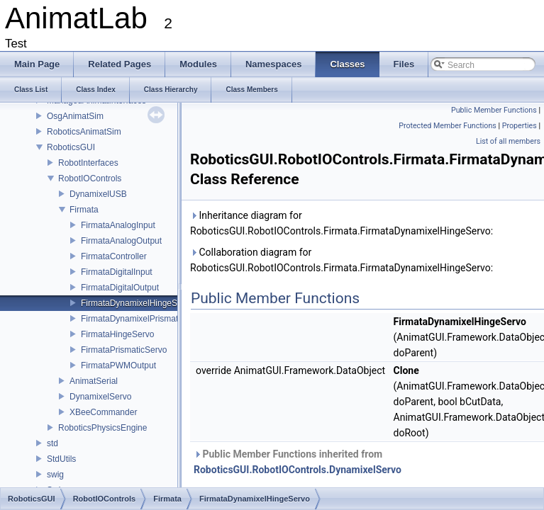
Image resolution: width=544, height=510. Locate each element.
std (52, 443)
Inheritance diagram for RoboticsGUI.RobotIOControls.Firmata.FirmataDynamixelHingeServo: (341, 223)
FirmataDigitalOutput (120, 288)
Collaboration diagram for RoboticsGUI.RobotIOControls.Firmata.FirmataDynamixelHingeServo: (341, 259)
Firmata (84, 210)
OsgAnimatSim (75, 116)
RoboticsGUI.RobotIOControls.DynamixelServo (297, 469)
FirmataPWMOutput (118, 365)
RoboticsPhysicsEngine (102, 428)
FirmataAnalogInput (118, 225)
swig (55, 475)
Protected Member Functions (447, 125)
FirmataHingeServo (117, 334)
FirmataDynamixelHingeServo (137, 303)
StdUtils (61, 459)
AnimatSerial (94, 381)
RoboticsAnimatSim (84, 132)
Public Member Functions (494, 110)
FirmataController (114, 256)
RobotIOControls (89, 178)
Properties (519, 125)
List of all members (508, 141)
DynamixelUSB (98, 194)
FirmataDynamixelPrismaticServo (143, 319)
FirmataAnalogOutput (121, 241)
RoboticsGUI (71, 147)
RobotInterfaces (88, 163)
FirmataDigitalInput (116, 272)
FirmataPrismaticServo (124, 350)
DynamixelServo (100, 397)
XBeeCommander (103, 412)
